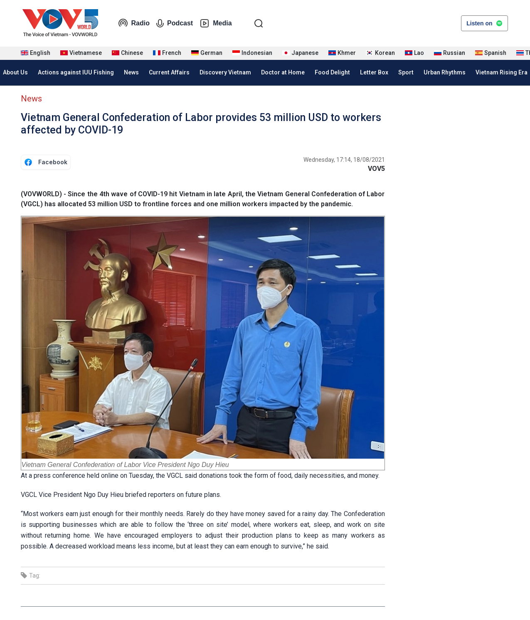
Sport (406, 72)
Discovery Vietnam (225, 72)
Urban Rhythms (445, 72)
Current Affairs (169, 72)
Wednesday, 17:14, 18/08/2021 (344, 159)
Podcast (174, 23)
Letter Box (374, 72)
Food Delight (332, 72)
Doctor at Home (283, 72)
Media (216, 23)
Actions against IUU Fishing (76, 72)
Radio (134, 23)
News (131, 72)
